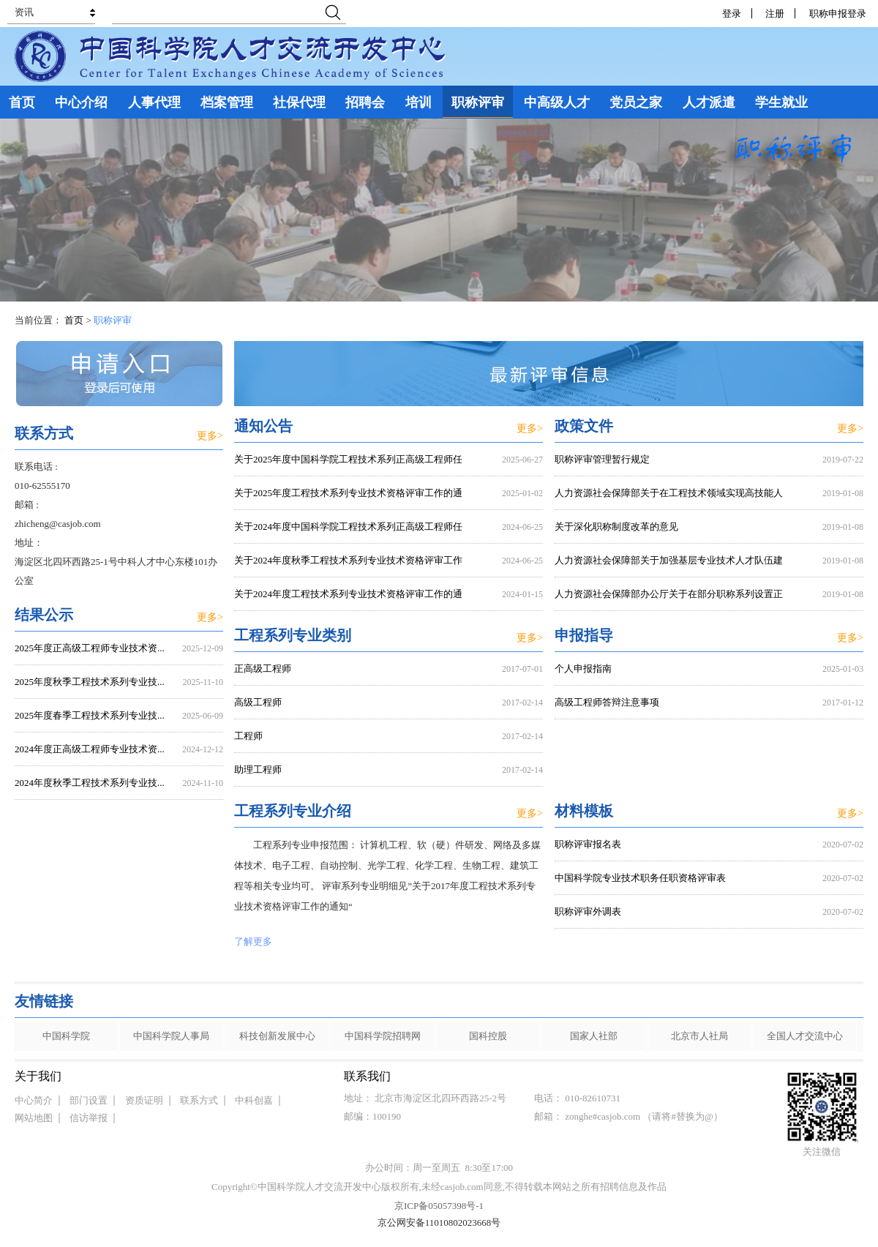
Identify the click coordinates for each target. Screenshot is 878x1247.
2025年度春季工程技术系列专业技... (90, 715)
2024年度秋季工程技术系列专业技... (90, 782)
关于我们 (38, 1076)
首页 (73, 320)
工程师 (248, 735)
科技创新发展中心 (277, 1035)
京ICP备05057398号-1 (439, 1205)
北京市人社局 (699, 1035)
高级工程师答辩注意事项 (607, 702)
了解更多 (253, 941)
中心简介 (34, 1100)
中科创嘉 (254, 1100)
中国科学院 (66, 1035)
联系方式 (199, 1100)
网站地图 (34, 1117)
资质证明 (144, 1100)
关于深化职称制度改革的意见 (616, 526)
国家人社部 (594, 1035)
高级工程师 (258, 702)
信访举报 (89, 1117)
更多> (530, 428)
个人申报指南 (583, 668)
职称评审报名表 (588, 844)
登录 (731, 13)
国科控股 (488, 1035)
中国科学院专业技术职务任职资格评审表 (640, 877)
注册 (774, 13)
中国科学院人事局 (171, 1035)
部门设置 (89, 1100)
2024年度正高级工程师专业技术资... (90, 749)
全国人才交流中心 (805, 1035)
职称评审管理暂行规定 (602, 459)
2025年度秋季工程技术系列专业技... (90, 681)
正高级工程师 (262, 668)
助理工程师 (258, 769)
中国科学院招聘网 (383, 1035)
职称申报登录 (840, 13)
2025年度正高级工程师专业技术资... (90, 648)
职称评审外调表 (588, 911)
